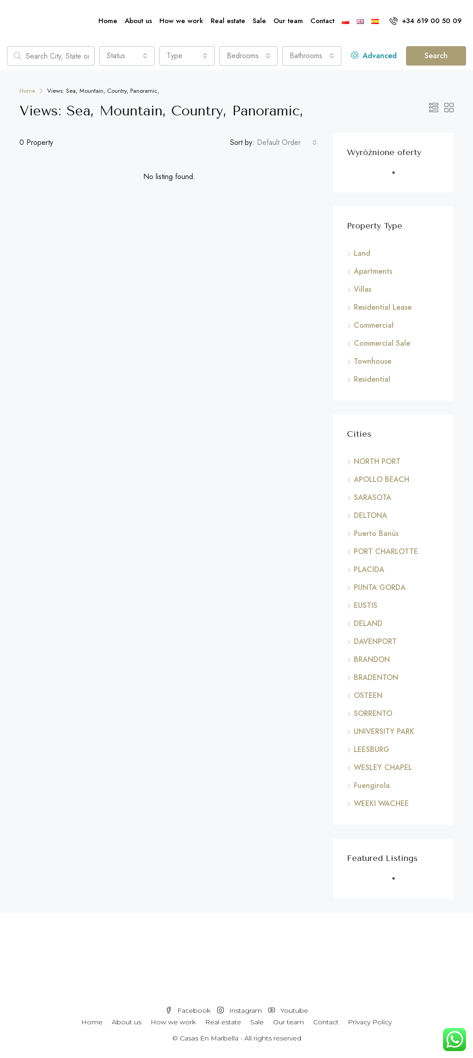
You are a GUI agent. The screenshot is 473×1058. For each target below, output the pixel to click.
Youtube (288, 1010)
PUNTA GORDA (380, 587)
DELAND (368, 623)
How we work (181, 21)
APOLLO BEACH (381, 479)
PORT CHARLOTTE (386, 551)
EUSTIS (365, 605)
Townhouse (372, 361)
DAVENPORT (375, 641)
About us (138, 21)
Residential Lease (383, 307)
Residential (372, 379)
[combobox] (127, 56)
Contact (322, 21)
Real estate (228, 21)
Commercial (374, 325)
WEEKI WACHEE (381, 803)
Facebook (188, 1010)
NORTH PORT (377, 461)
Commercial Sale (382, 343)
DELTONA (370, 515)
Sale (259, 21)
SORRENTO (373, 713)
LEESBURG (371, 749)
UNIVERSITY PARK (384, 731)
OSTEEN (368, 695)
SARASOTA (372, 497)
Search (436, 55)
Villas (362, 289)
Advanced (374, 55)
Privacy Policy (370, 1022)
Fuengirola (372, 785)
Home (107, 21)
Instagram (240, 1010)
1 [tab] (398, 176)
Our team (288, 21)
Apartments (373, 271)
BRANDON (372, 659)
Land (362, 253)
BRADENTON (376, 677)
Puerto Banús (376, 533)
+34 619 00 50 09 (425, 21)
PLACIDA (369, 569)
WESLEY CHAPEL (383, 767)
